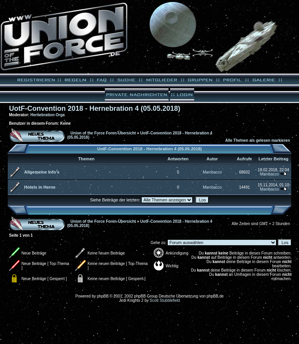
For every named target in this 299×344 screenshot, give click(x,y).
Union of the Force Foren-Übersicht (103, 133)
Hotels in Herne (40, 187)
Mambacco (212, 172)
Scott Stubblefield (165, 300)
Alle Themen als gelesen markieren (257, 140)
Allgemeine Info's (41, 172)
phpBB (103, 296)
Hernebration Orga (47, 115)
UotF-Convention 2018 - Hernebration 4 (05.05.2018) (94, 108)
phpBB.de (215, 296)
